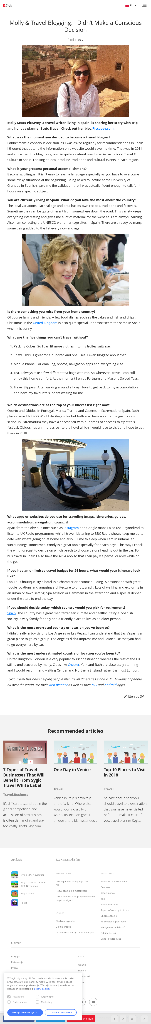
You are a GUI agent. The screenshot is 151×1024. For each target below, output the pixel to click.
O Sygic (15, 956)
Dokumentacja (63, 926)
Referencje (17, 962)
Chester (73, 664)
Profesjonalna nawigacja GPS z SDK (73, 883)
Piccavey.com (103, 128)
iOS (94, 685)
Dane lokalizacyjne (111, 938)
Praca (14, 967)
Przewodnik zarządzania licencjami (75, 932)
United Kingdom (45, 323)
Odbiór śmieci (108, 933)
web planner (58, 685)
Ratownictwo (108, 892)
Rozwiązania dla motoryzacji (71, 890)
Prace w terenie (109, 904)
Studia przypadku (65, 921)
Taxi (103, 898)
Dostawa (105, 887)
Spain (11, 613)
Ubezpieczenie (109, 915)
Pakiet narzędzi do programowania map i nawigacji (75, 898)
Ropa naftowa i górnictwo (115, 910)
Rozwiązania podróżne (113, 921)
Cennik (82, 964)
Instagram (71, 528)
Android (110, 685)
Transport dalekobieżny (114, 881)
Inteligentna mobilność (113, 927)
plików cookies (42, 988)
